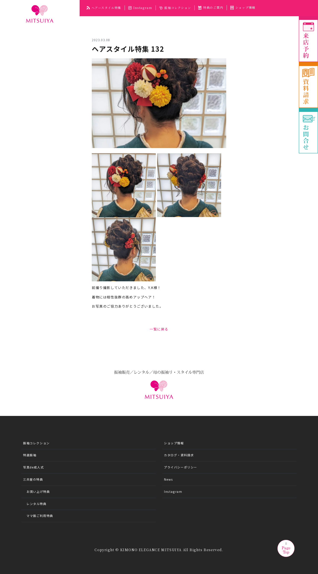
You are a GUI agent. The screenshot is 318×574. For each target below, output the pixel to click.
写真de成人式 (33, 467)
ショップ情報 (242, 7)
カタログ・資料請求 (179, 455)
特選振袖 (29, 455)
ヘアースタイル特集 (103, 8)
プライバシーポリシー (180, 467)
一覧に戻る (159, 329)
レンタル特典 (36, 504)
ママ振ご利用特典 (39, 516)
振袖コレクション (175, 8)
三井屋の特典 (33, 479)
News (168, 479)
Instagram (140, 8)
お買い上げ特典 (38, 491)
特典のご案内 (210, 7)
